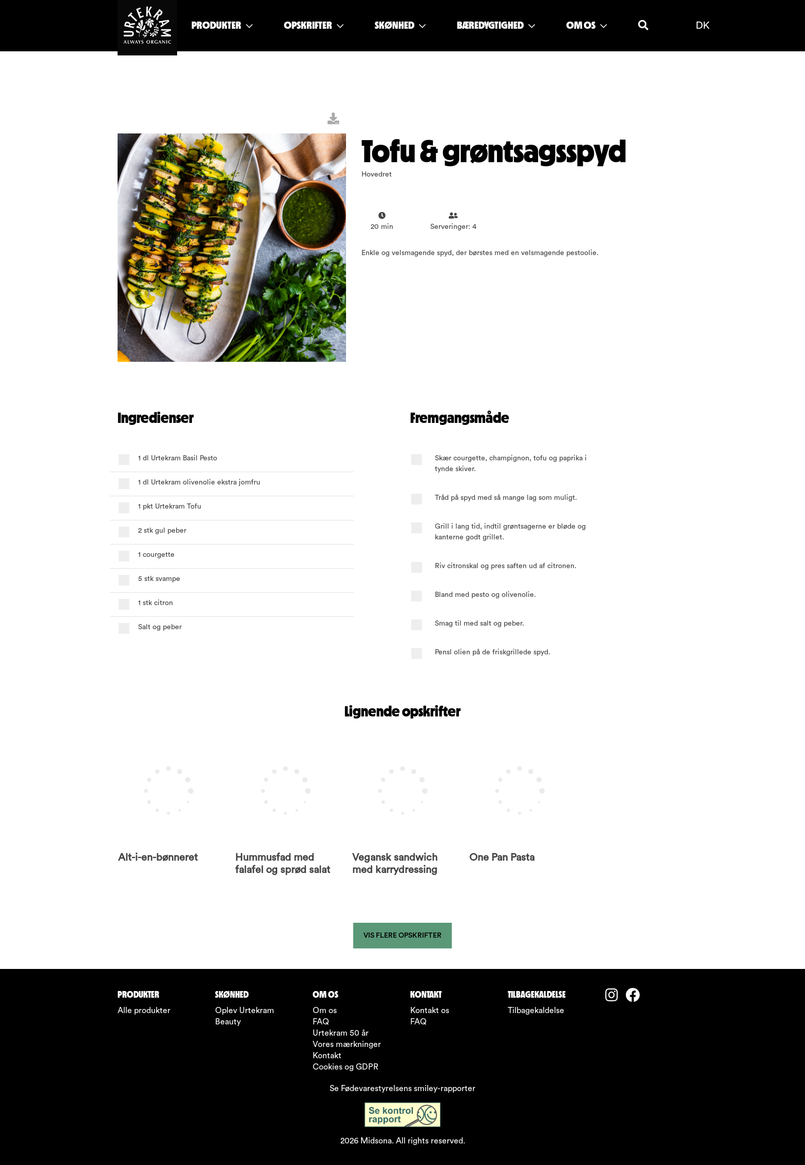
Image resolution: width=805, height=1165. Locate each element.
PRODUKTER (222, 25)
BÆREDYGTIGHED (496, 25)
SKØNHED (400, 25)
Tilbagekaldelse (536, 1010)
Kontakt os (429, 1010)
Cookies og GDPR (345, 1067)
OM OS (586, 25)
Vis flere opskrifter (402, 935)
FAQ (321, 1022)
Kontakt (327, 1056)
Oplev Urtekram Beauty (244, 1016)
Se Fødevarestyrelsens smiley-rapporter (402, 1088)
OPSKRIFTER (313, 25)
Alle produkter (144, 1010)
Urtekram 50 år (341, 1033)
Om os (325, 1010)
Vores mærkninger (347, 1044)
